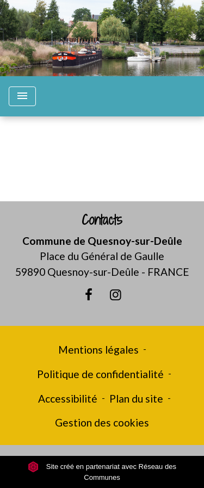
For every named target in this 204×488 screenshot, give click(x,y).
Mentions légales (98, 349)
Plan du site (136, 398)
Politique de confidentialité (100, 374)
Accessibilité (67, 398)
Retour (102, 163)
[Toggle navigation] (22, 96)
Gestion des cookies (102, 422)
